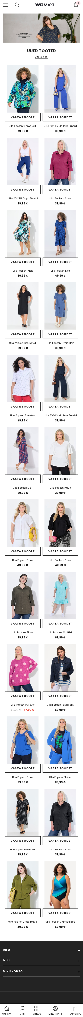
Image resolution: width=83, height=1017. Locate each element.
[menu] (5, 4)
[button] (22, 1011)
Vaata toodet (23, 117)
